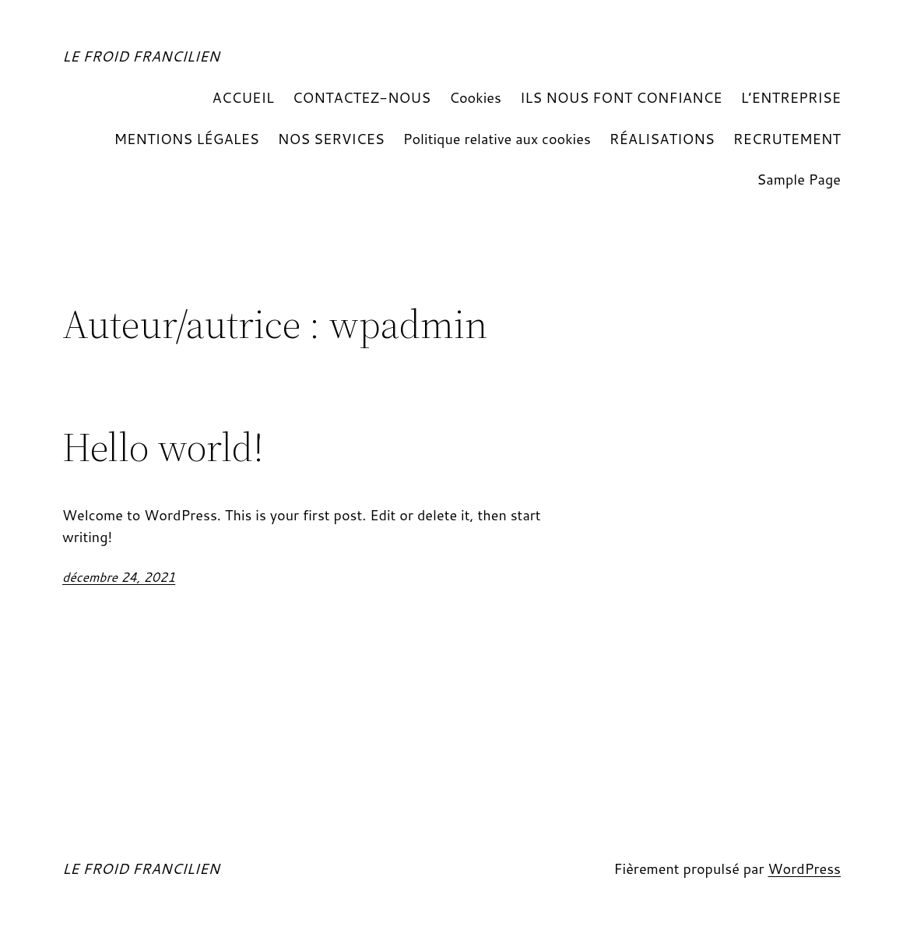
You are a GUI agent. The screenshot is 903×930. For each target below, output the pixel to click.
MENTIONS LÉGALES (186, 139)
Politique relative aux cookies (497, 139)
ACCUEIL (243, 97)
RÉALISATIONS (662, 139)
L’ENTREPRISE (791, 97)
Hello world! (163, 447)
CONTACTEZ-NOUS (361, 97)
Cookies (475, 97)
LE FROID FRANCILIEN (141, 56)
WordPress (804, 868)
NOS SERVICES (331, 139)
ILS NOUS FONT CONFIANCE (621, 97)
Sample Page (799, 179)
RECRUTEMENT (787, 139)
